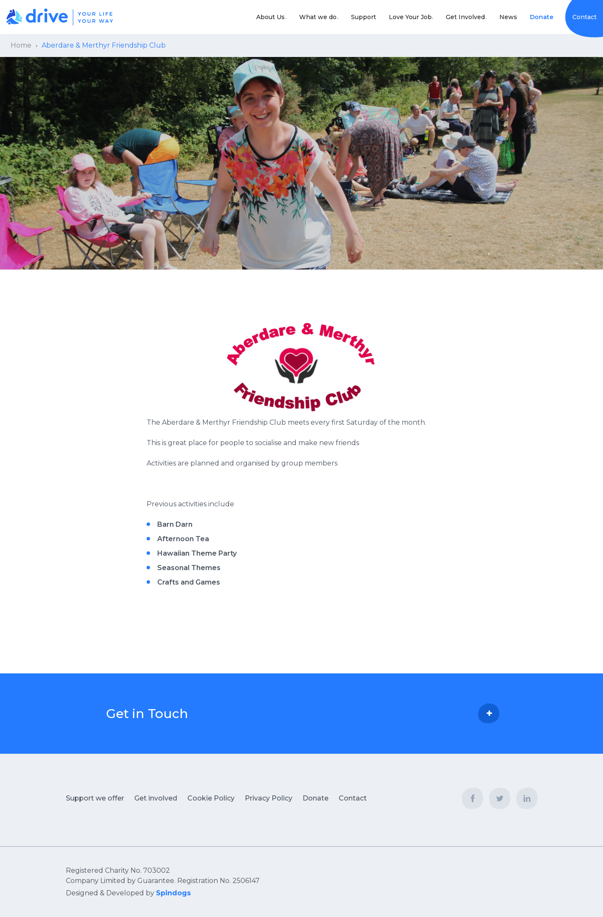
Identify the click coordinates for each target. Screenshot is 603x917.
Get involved (155, 798)
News (508, 17)
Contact (584, 17)
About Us (251, 17)
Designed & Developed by (128, 893)
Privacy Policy (268, 798)
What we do (303, 17)
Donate (541, 17)
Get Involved (460, 17)
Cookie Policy (211, 798)
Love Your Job (400, 17)
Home (21, 45)
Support (353, 17)
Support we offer (95, 798)
